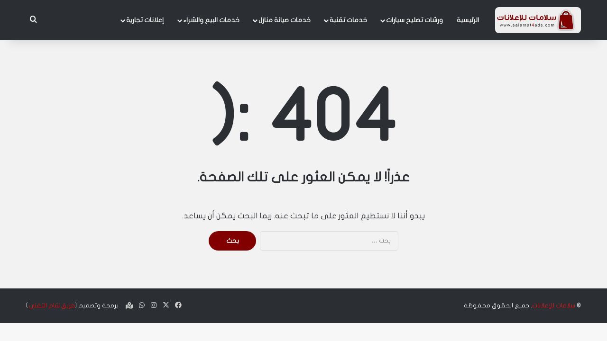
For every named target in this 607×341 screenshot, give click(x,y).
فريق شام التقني (51, 305)
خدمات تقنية (348, 20)
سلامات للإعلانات (553, 305)
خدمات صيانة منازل (284, 20)
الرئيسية (468, 20)
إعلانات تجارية (145, 20)
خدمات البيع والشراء (211, 20)
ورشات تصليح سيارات (414, 20)
